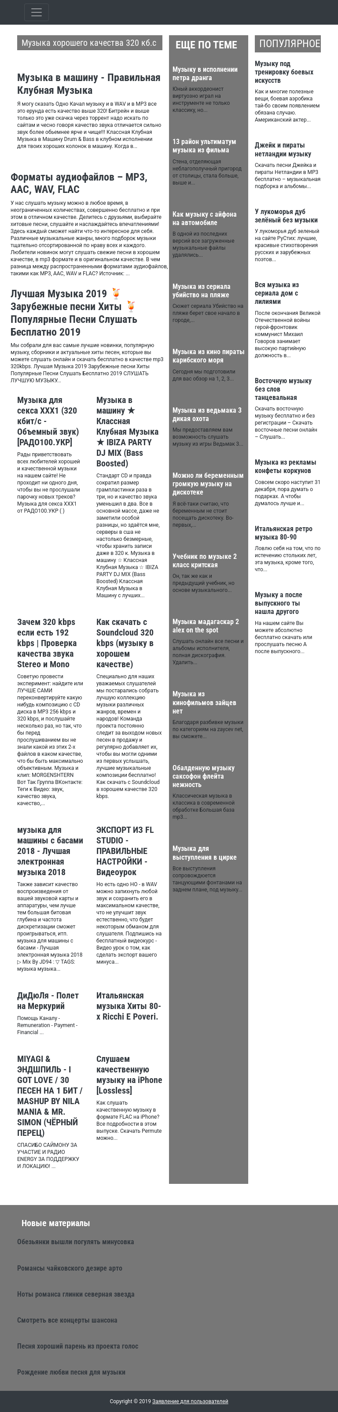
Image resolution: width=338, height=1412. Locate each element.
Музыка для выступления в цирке (205, 852)
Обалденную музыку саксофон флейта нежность (204, 776)
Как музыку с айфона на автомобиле (205, 218)
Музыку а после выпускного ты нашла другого (278, 603)
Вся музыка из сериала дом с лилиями (277, 293)
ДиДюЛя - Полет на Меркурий (48, 1000)
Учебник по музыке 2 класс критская (205, 560)
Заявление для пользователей (190, 1401)
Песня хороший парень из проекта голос (77, 1346)
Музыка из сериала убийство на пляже (202, 290)
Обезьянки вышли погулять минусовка (75, 1242)
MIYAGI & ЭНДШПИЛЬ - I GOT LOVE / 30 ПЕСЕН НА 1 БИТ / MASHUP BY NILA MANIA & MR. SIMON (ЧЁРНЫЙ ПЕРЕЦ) (50, 1095)
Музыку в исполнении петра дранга (205, 73)
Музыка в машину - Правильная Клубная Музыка (89, 83)
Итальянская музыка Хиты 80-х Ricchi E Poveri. (128, 1006)
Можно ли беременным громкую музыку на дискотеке (208, 483)
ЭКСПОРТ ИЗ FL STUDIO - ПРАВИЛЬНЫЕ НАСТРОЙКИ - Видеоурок (125, 850)
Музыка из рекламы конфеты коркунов (285, 466)
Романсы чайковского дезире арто (69, 1268)
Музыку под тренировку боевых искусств (284, 72)
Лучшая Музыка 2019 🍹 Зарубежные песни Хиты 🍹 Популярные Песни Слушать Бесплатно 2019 (74, 313)
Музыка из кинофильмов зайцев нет (204, 702)
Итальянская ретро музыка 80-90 (283, 533)
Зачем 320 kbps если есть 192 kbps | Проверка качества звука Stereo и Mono (47, 643)
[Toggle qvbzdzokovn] (36, 12)
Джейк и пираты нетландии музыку (283, 149)
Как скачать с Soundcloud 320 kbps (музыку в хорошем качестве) (125, 643)
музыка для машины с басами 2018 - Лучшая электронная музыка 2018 (50, 850)
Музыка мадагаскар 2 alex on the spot (206, 625)
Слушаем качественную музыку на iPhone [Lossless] (129, 1074)
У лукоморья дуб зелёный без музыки (286, 215)
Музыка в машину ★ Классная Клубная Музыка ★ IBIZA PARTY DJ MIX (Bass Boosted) (127, 432)
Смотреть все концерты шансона (67, 1320)
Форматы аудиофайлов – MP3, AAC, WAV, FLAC (79, 183)
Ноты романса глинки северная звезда (76, 1294)
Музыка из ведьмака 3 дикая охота (207, 414)
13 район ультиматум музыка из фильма (204, 145)
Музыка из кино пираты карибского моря (209, 355)
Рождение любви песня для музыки (71, 1372)
